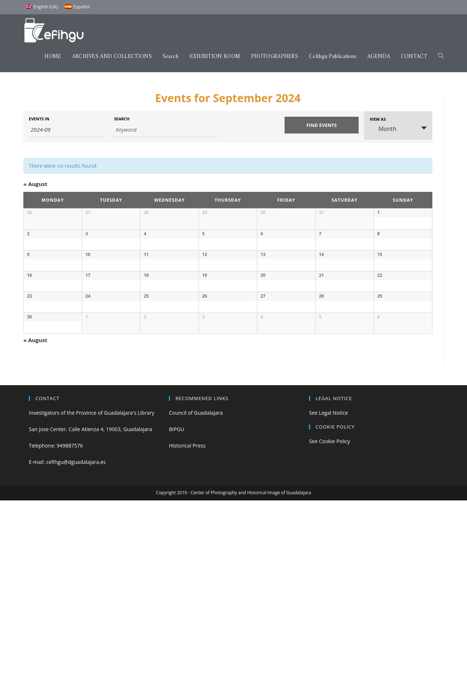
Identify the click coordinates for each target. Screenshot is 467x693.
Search (122, 119)
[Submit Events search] (322, 125)
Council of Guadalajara (196, 605)
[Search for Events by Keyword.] (165, 130)
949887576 (70, 638)
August (35, 183)
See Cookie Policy (329, 633)
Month (383, 129)
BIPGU (176, 621)
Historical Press (187, 638)
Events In (39, 119)
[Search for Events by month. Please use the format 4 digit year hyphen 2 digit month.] (66, 130)
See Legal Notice (328, 605)
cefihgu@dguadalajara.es (75, 654)
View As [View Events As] (378, 119)
